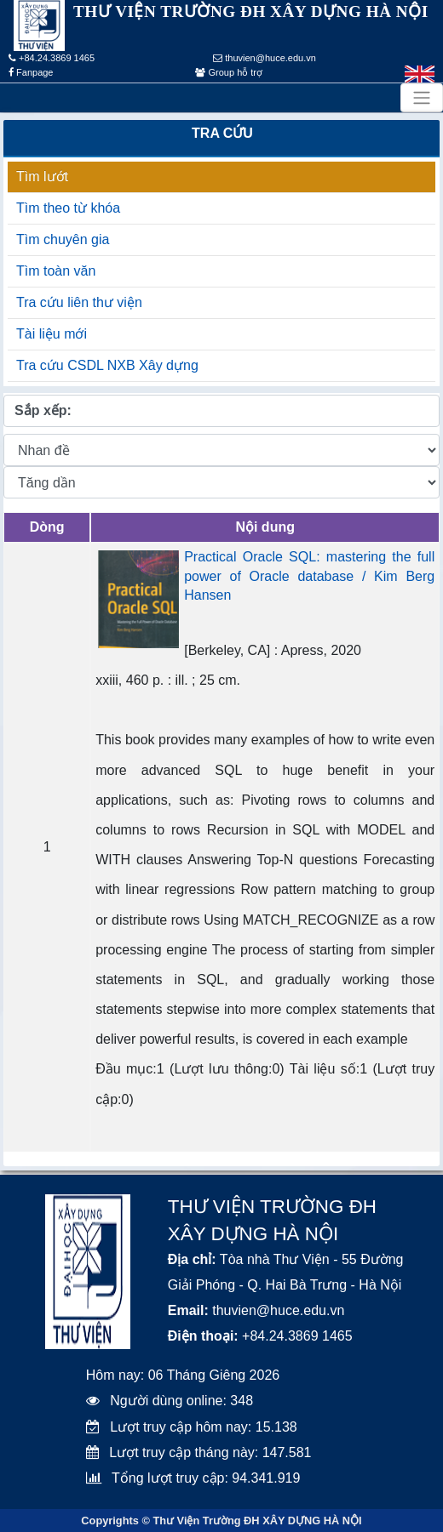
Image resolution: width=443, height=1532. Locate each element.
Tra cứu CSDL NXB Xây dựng (107, 365)
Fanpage (31, 72)
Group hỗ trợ (228, 72)
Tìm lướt (42, 176)
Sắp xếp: (43, 410)
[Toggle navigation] (421, 97)
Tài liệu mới (51, 334)
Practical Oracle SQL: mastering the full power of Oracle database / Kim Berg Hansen (309, 576)
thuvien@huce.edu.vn (264, 58)
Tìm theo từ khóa (68, 208)
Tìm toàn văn (55, 271)
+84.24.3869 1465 (52, 58)
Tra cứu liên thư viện (79, 302)
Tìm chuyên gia (62, 239)
